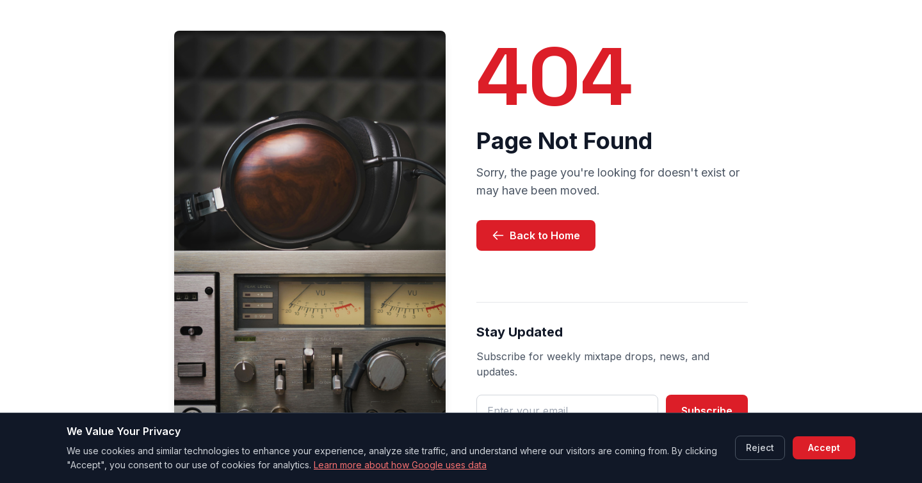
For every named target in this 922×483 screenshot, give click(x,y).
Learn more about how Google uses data (400, 464)
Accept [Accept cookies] (824, 447)
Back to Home (536, 235)
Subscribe (706, 410)
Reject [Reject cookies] (760, 447)
